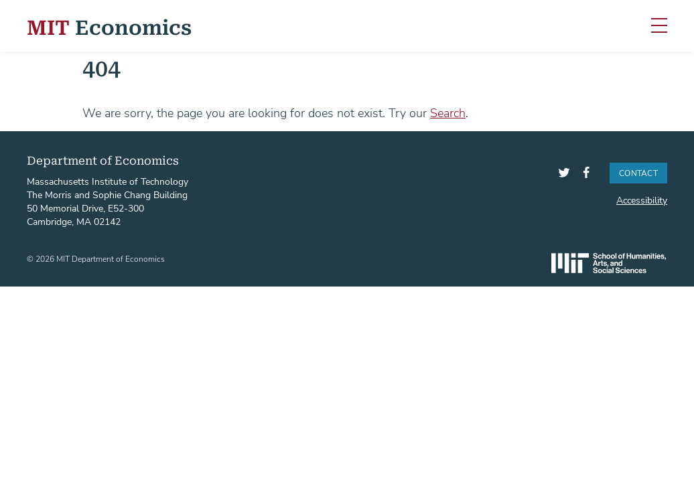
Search (448, 112)
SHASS (608, 263)
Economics (109, 26)
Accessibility (641, 199)
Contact (638, 172)
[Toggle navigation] (659, 26)
